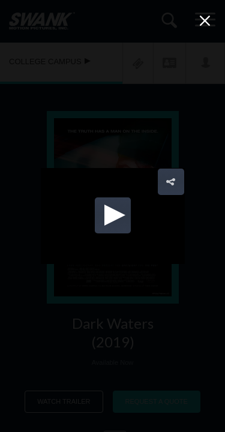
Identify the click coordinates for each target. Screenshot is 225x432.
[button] (113, 215)
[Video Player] (113, 216)
